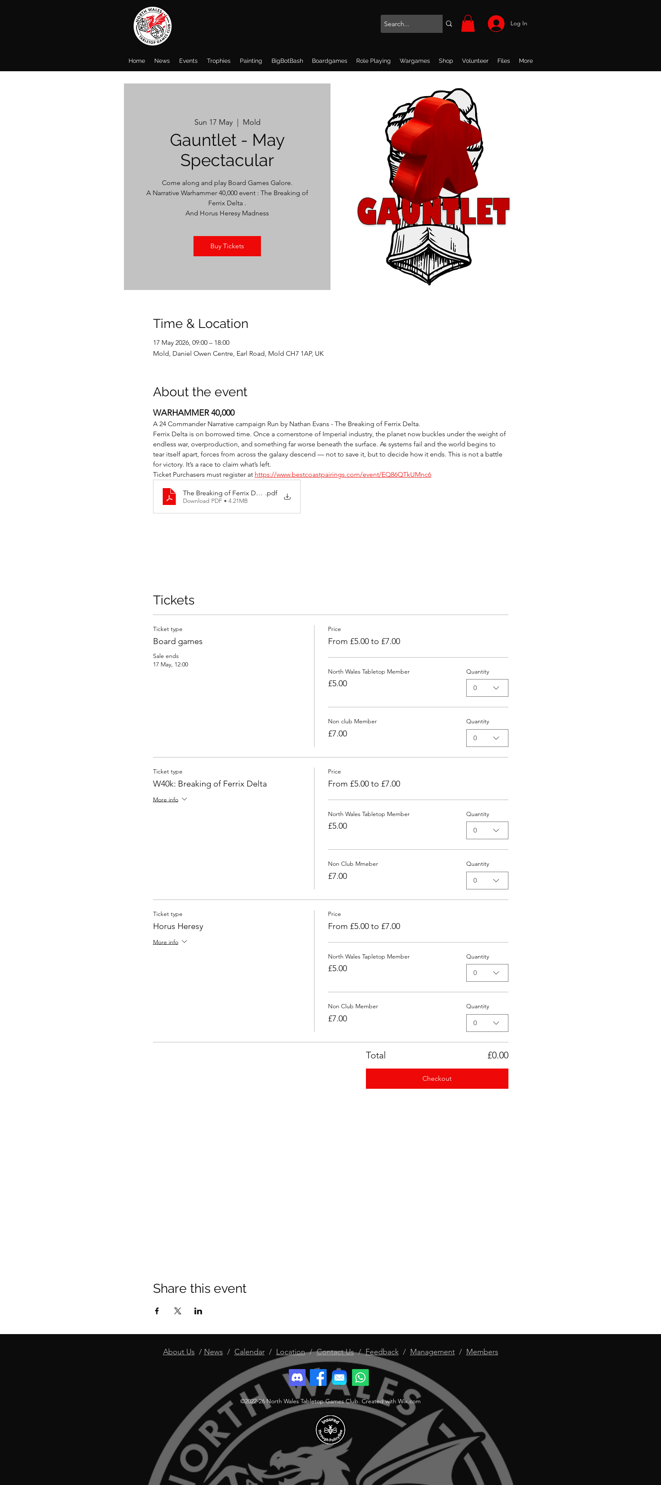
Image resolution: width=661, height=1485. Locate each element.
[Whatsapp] (360, 1377)
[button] (468, 23)
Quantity (477, 671)
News (213, 1351)
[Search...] (404, 24)
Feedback (382, 1351)
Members (482, 1351)
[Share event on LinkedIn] (198, 1311)
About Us (179, 1351)
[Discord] (297, 1377)
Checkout (436, 1078)
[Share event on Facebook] (157, 1311)
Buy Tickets (227, 246)
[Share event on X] (178, 1311)
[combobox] (487, 688)
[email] (339, 1377)
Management (432, 1351)
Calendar (249, 1351)
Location (290, 1351)
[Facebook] (318, 1377)
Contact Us (335, 1351)
